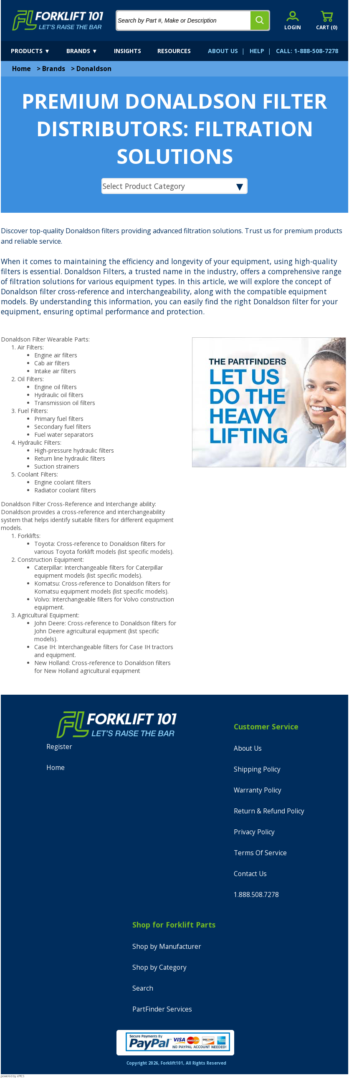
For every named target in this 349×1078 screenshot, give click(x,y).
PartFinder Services (162, 1009)
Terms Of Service (260, 853)
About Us (248, 748)
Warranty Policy (257, 790)
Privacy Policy (254, 832)
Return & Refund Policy (269, 811)
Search (142, 988)
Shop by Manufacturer (166, 946)
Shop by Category (159, 967)
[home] (58, 20)
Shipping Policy (257, 769)
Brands (53, 68)
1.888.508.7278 (256, 894)
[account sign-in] (292, 20)
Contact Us (250, 873)
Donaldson (93, 68)
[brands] (89, 51)
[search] (259, 20)
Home (21, 68)
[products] (38, 51)
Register (59, 746)
